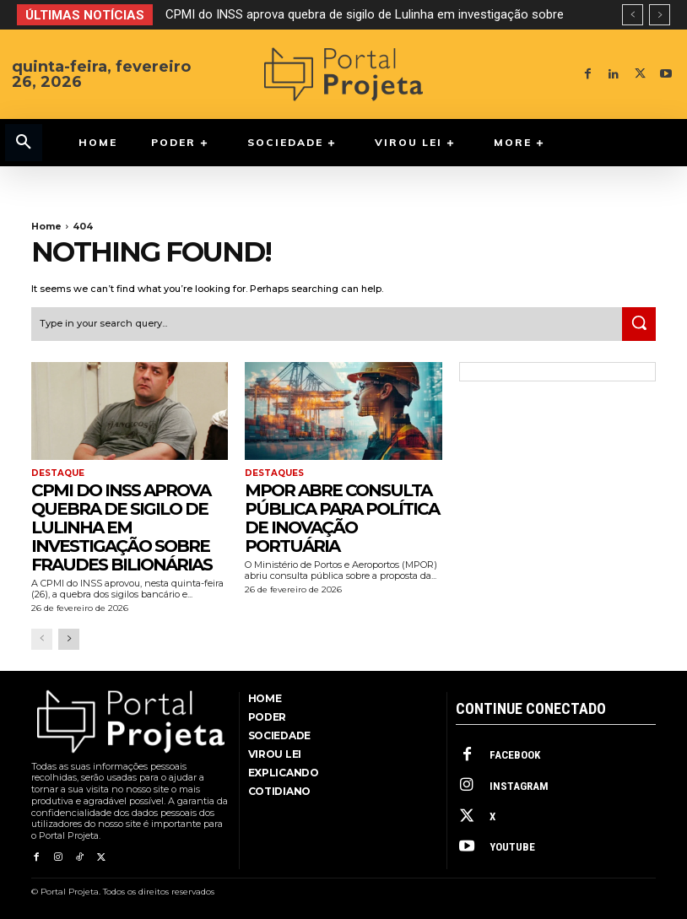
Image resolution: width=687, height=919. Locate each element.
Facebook (514, 755)
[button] (23, 142)
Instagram (518, 785)
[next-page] (68, 639)
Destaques (274, 473)
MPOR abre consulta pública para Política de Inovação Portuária (342, 517)
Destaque (57, 473)
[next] (659, 14)
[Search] (639, 324)
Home (46, 226)
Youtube (511, 846)
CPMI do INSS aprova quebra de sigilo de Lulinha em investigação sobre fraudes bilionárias (121, 526)
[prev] (632, 14)
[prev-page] (41, 639)
